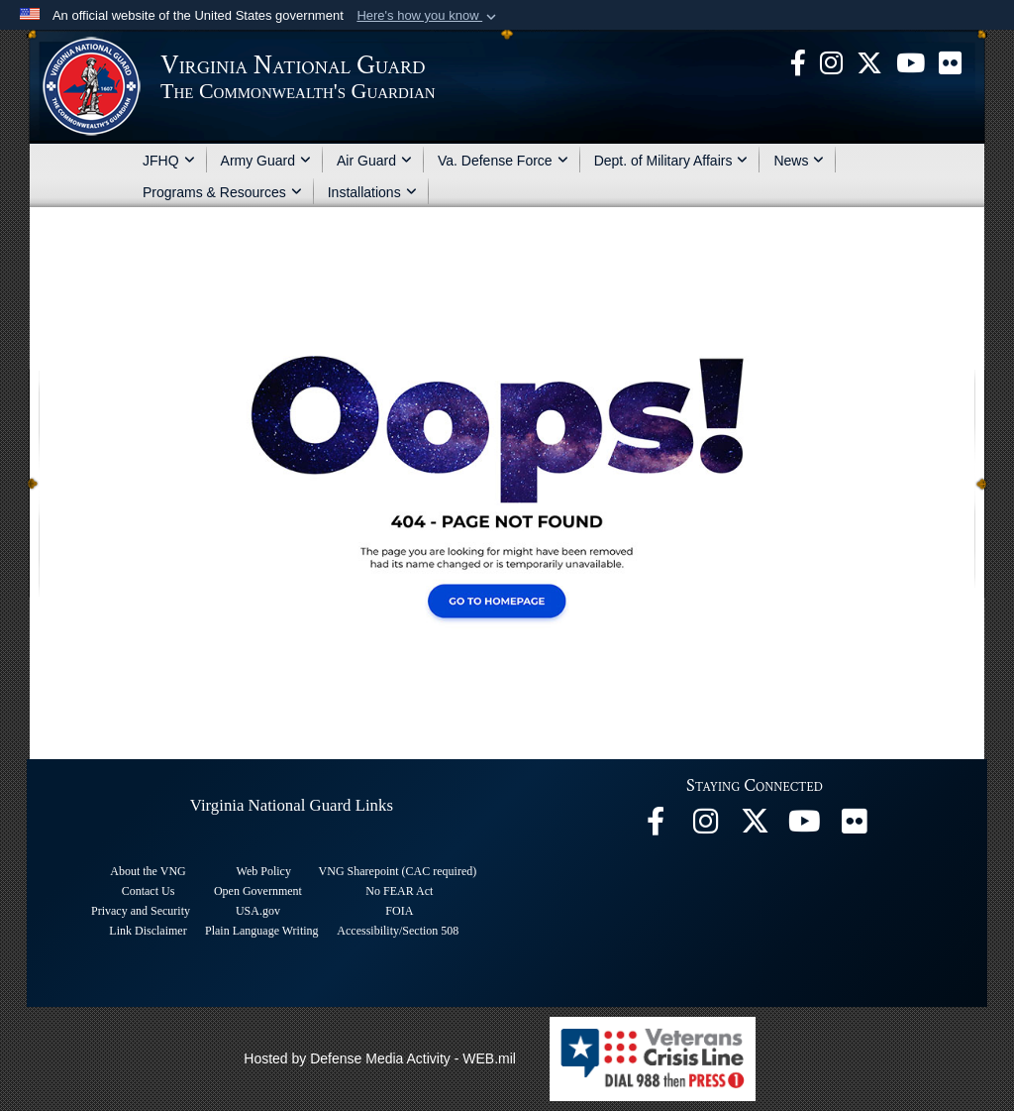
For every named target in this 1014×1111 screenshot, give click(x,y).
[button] (428, 16)
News (798, 160)
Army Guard (266, 160)
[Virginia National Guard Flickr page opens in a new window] (950, 61)
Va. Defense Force (503, 160)
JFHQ (169, 160)
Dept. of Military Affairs (671, 160)
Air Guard (374, 160)
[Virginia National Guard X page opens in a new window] (869, 61)
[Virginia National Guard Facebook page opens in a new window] (798, 61)
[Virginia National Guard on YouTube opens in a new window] (910, 61)
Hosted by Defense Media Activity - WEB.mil (380, 1058)
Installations (372, 192)
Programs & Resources (222, 192)
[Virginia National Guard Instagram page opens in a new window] (831, 61)
